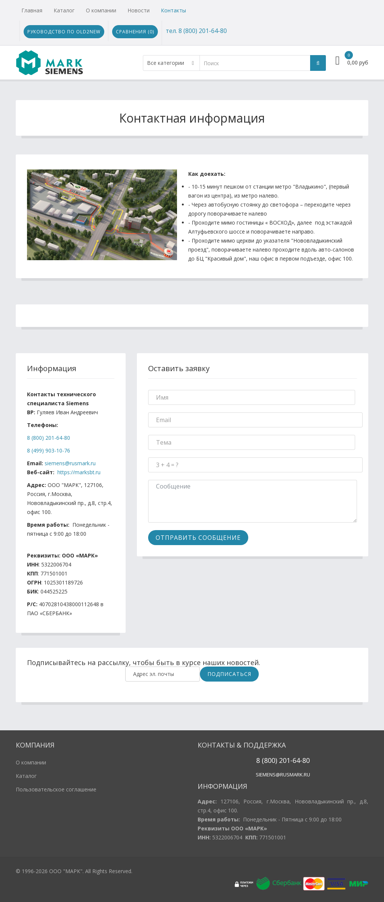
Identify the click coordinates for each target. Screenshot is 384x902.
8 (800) (266, 760)
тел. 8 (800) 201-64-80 (196, 31)
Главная (31, 10)
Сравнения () (135, 31)
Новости (139, 10)
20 (281, 760)
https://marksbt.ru (78, 472)
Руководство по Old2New (63, 31)
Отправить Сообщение (198, 537)
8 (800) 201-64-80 (48, 437)
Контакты (173, 10)
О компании (101, 10)
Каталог (64, 10)
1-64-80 (298, 760)
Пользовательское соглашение (56, 789)
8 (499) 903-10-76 (48, 450)
